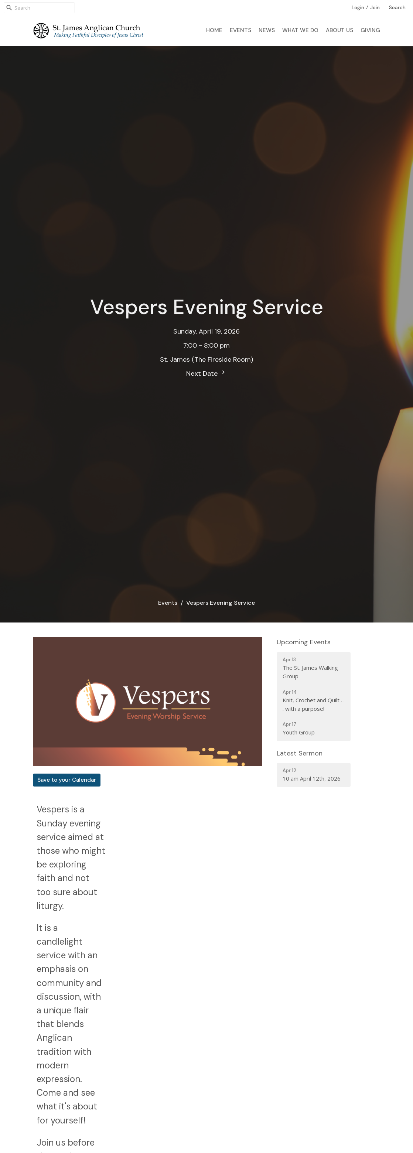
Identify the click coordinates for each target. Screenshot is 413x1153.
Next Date (206, 373)
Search (397, 7)
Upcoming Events (304, 642)
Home (214, 30)
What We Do (300, 30)
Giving (370, 30)
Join (375, 7)
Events (240, 30)
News (267, 30)
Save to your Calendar (66, 780)
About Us (339, 30)
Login (358, 7)
